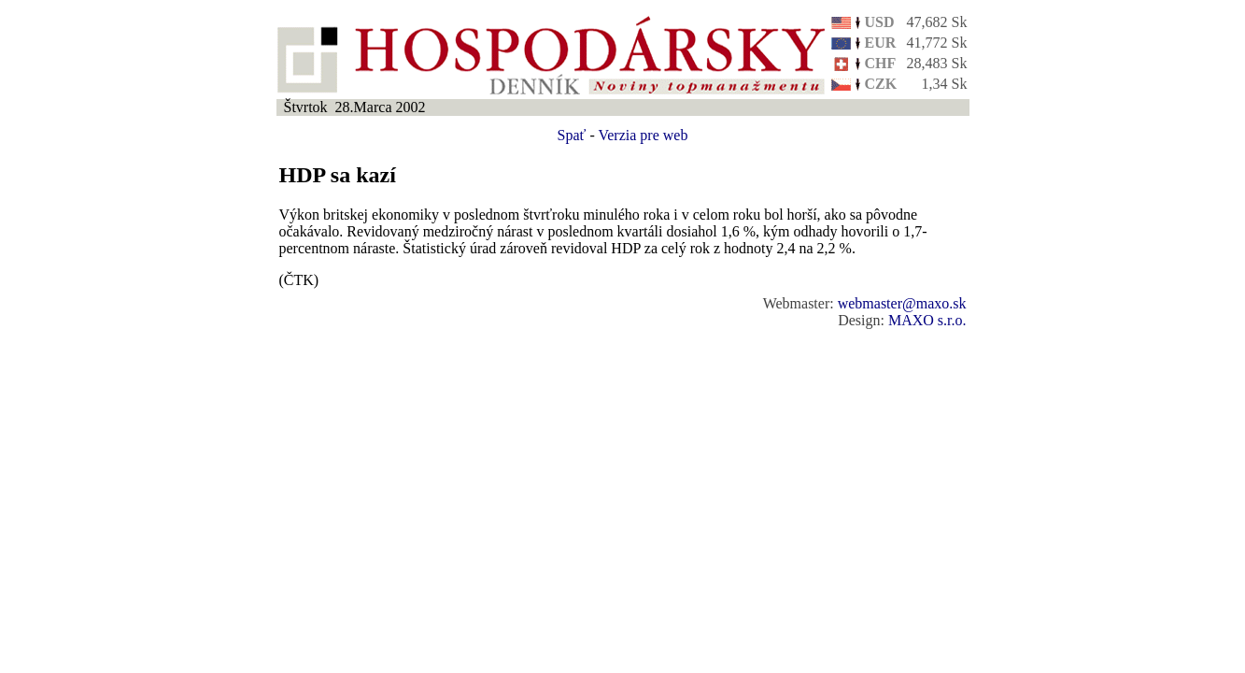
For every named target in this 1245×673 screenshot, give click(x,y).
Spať (572, 135)
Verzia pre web (642, 135)
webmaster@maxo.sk (902, 303)
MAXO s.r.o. (927, 320)
